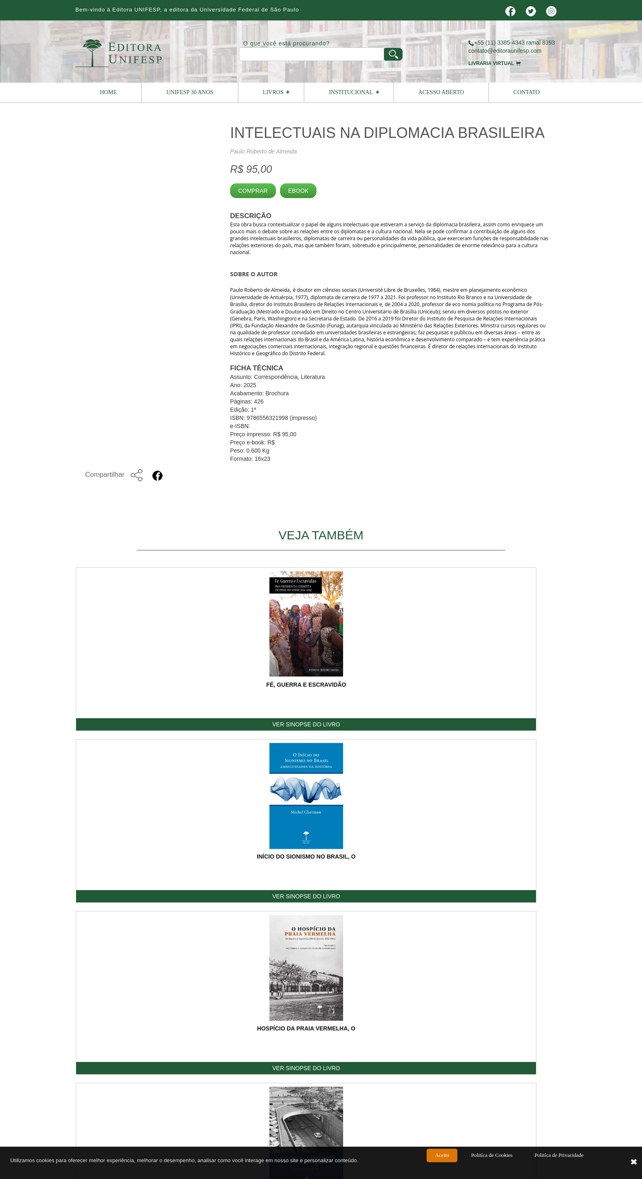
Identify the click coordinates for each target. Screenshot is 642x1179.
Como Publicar (374, 1026)
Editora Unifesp (196, 1068)
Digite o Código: (398, 951)
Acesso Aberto (441, 92)
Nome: (386, 845)
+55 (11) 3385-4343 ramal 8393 (511, 42)
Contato (526, 92)
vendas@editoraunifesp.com (304, 1094)
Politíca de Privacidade (558, 1163)
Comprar (253, 190)
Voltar (538, 769)
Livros (273, 92)
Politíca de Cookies (492, 1163)
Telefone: (483, 869)
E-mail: (387, 869)
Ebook (298, 190)
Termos (490, 1026)
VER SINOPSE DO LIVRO (124, 724)
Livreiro (309, 1026)
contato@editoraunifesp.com (504, 50)
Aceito (442, 1163)
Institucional (351, 92)
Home (108, 92)
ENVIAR (535, 966)
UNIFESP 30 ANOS (189, 92)
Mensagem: (393, 894)
